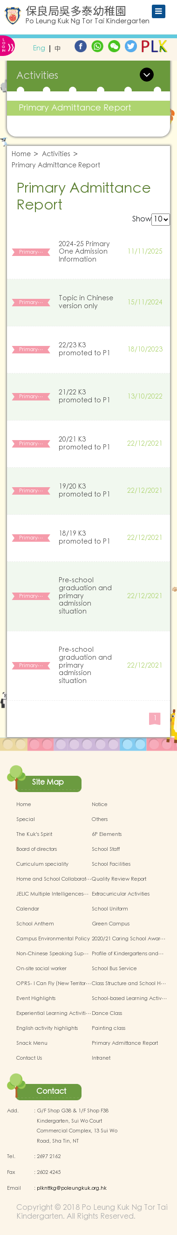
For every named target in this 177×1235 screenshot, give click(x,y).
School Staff (106, 849)
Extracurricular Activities (121, 894)
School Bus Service (114, 969)
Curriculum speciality (42, 864)
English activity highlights (47, 1028)
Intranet (101, 1058)
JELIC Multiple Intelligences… (52, 894)
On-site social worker (41, 969)
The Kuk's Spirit (34, 834)
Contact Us (29, 1058)
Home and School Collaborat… (53, 879)
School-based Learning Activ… (129, 998)
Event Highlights (35, 998)
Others (100, 819)
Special (25, 819)
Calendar (27, 909)
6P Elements (107, 834)
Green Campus (110, 924)
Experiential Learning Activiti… (53, 1013)
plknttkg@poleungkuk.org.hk (72, 1188)
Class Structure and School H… (129, 983)
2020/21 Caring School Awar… (128, 939)
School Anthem (35, 924)
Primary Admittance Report (75, 108)
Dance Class (107, 1013)
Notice (100, 804)
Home (21, 155)
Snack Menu (32, 1043)
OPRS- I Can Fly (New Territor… (53, 983)
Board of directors (36, 849)
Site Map (48, 782)
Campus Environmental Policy (53, 939)
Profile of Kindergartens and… (127, 954)
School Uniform (110, 909)
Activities (56, 155)
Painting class (108, 1028)
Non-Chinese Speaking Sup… (52, 954)
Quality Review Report (119, 879)
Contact (51, 1091)
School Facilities (111, 864)
